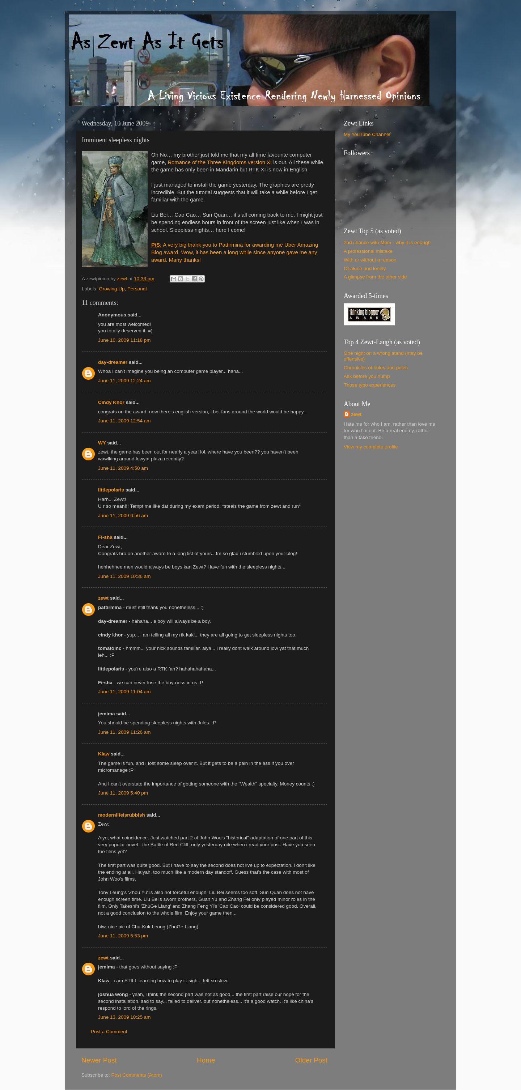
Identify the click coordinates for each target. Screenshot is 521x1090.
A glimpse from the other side (375, 277)
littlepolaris (111, 490)
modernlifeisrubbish (121, 815)
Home (206, 1060)
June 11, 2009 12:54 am (124, 420)
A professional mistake (368, 251)
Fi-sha (105, 537)
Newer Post (99, 1060)
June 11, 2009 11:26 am (124, 732)
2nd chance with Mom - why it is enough (387, 242)
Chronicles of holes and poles (376, 367)
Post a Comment (109, 1031)
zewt (103, 598)
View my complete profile (371, 447)
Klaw (104, 754)
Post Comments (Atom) (136, 1075)
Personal (137, 288)
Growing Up (111, 288)
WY (102, 443)
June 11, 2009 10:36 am (124, 576)
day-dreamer (112, 362)
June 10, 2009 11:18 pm (124, 340)
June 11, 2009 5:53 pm (123, 935)
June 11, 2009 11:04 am (124, 691)
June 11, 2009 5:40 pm (123, 793)
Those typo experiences (369, 385)
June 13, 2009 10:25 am (124, 1017)
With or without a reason (370, 260)
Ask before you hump (367, 376)
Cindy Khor (111, 402)
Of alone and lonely (365, 268)
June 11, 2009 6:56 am (123, 515)
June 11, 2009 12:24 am (124, 380)
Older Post (311, 1060)
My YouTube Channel (367, 134)
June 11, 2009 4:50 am (123, 468)
